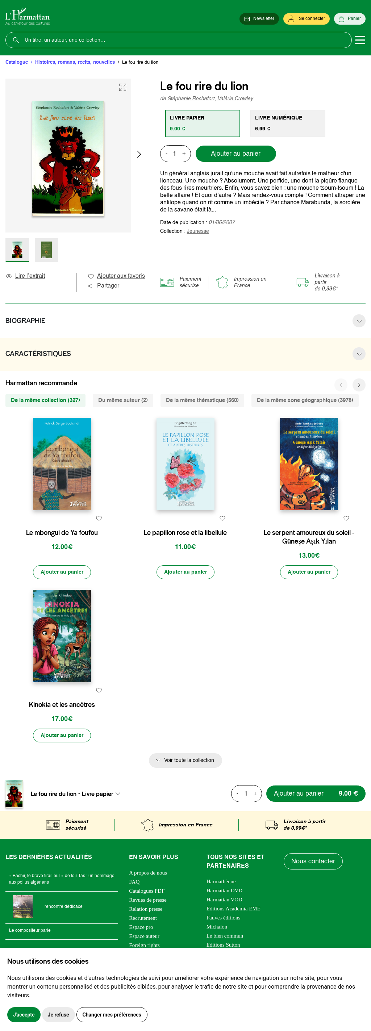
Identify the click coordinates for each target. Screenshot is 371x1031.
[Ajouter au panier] (62, 572)
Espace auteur (144, 936)
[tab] (202, 123)
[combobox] (103, 794)
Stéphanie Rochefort (190, 98)
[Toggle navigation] (360, 40)
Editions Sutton (223, 945)
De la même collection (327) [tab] (45, 400)
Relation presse (145, 909)
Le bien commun (225, 936)
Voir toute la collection (189, 760)
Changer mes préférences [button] (112, 1015)
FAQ (134, 882)
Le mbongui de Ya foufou (62, 532)
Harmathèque (221, 881)
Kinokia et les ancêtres (62, 704)
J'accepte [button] (24, 1015)
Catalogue (16, 62)
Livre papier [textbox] (97, 794)
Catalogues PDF (146, 891)
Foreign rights (144, 945)
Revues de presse (147, 900)
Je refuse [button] (58, 1015)
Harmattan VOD (224, 899)
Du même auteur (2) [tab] (123, 400)
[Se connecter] (306, 19)
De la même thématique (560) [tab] (202, 400)
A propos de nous (148, 873)
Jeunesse (198, 231)
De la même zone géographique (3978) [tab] (305, 400)
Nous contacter (313, 861)
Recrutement (143, 918)
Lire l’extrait (25, 276)
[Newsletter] (259, 19)
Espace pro (141, 927)
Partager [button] (103, 286)
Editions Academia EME (233, 908)
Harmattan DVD (225, 890)
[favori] (99, 518)
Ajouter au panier (235, 154)
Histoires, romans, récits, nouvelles (75, 62)
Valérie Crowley (235, 98)
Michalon (217, 927)
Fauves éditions (224, 918)
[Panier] (350, 19)
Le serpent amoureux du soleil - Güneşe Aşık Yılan (309, 537)
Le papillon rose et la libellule (185, 532)
